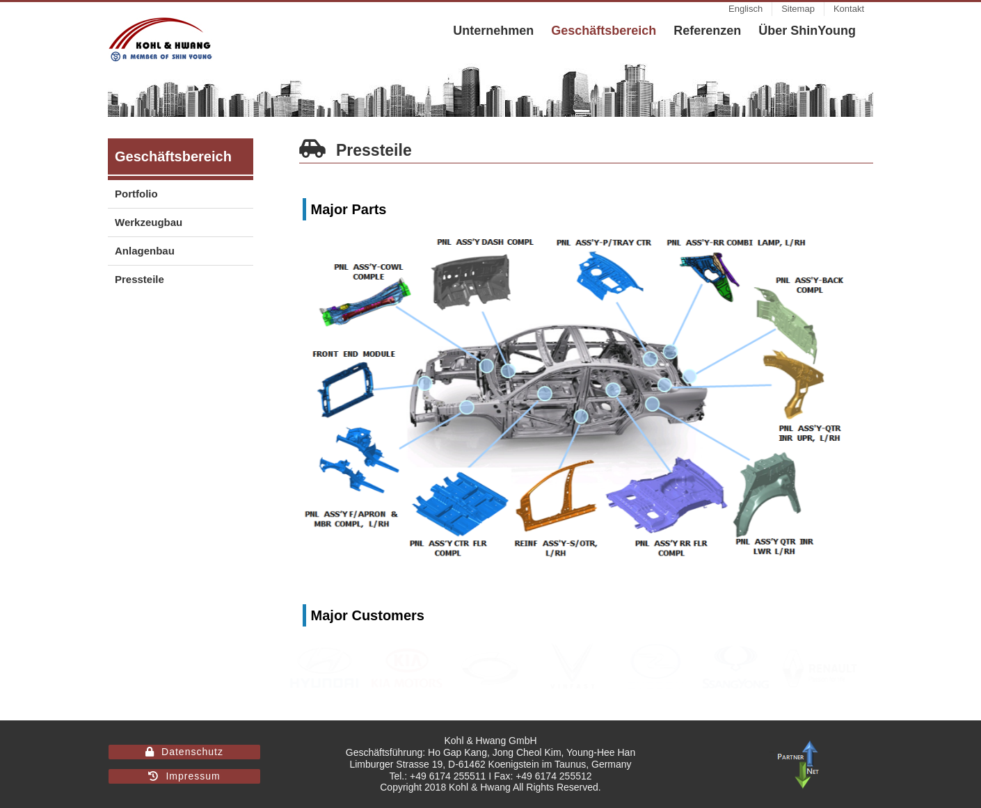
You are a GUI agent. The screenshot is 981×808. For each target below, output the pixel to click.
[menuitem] (745, 9)
